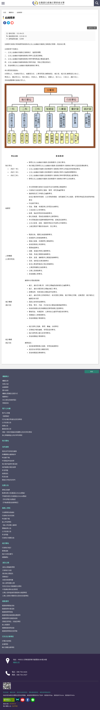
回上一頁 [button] (92, 28)
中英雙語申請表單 (8, 461)
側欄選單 (3, 3)
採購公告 (5, 426)
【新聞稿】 (6, 416)
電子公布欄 (6, 408)
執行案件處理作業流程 (9, 464)
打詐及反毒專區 (8, 636)
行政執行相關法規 (8, 538)
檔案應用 (5, 601)
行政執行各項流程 (8, 515)
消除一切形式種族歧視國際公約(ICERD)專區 (17, 432)
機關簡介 (11, 12)
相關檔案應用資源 (8, 628)
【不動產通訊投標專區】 (10, 502)
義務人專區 (6, 508)
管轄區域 (5, 403)
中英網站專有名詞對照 (10, 589)
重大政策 (5, 390)
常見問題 (5, 470)
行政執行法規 (7, 570)
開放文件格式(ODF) (8, 480)
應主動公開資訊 (7, 573)
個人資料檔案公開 (8, 583)
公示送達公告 (6, 422)
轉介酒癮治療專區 (8, 647)
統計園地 (5, 543)
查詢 (97, 3)
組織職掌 (19, 12)
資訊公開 (5, 563)
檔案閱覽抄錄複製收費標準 (11, 615)
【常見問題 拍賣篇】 (9, 499)
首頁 (4, 12)
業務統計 (5, 576)
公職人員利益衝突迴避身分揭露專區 (14, 592)
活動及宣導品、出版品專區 (11, 621)
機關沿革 (5, 381)
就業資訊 (5, 473)
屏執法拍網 (6, 490)
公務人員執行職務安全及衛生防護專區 (15, 596)
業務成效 (5, 551)
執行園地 (5, 441)
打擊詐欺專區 (6, 641)
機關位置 (16, 662)
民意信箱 (5, 477)
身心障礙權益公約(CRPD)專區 (12, 435)
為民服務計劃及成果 (9, 467)
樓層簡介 (5, 397)
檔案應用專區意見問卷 (9, 631)
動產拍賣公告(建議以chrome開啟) (13, 493)
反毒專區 (5, 644)
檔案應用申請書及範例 (9, 618)
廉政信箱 (12, 692)
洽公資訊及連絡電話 (9, 400)
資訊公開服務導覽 (8, 567)
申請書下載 (6, 457)
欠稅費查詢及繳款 (8, 512)
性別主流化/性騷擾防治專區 (12, 586)
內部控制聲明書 (7, 580)
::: (1, 1)
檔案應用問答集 (7, 612)
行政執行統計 (6, 547)
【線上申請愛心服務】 (9, 525)
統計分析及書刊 (7, 554)
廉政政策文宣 (6, 429)
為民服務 (5, 447)
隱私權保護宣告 (33, 692)
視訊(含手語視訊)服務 (9, 451)
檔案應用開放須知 (8, 605)
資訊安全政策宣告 (22, 692)
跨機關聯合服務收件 (9, 454)
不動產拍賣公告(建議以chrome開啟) (14, 496)
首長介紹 (5, 384)
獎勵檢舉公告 (6, 528)
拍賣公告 (5, 485)
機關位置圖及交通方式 (10, 393)
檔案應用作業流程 (8, 609)
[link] (4, 23)
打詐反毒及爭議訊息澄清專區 (12, 419)
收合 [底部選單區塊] (91, 371)
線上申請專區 (6, 522)
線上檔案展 (6, 624)
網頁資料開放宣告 (45, 692)
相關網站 (5, 557)
